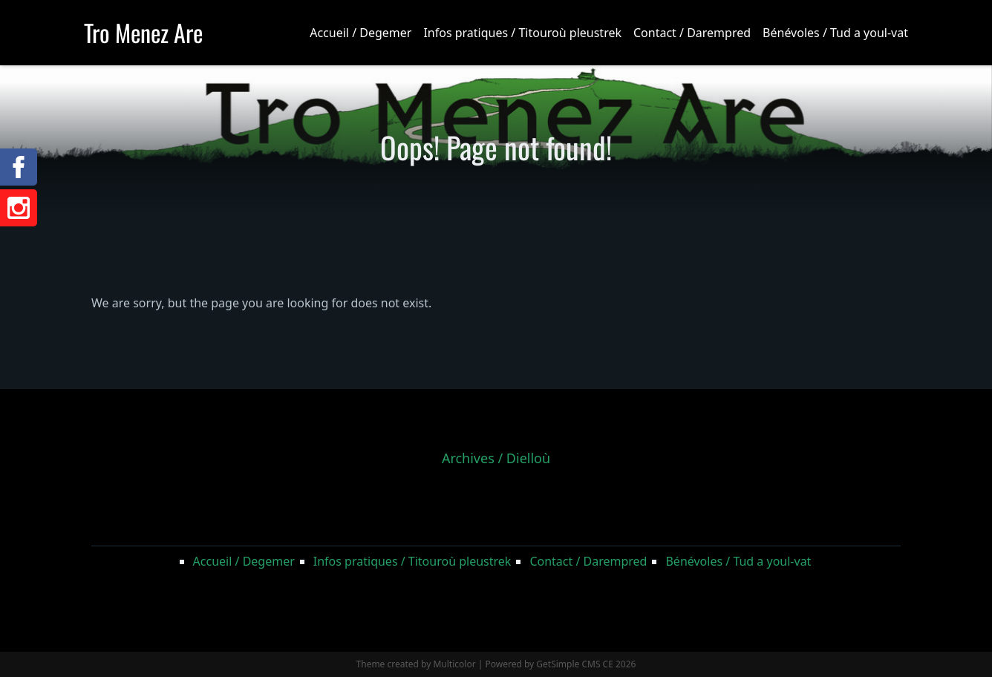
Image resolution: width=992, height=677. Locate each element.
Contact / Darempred (692, 32)
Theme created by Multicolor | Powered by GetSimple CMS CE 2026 (496, 664)
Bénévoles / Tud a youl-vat (835, 32)
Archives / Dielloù (496, 458)
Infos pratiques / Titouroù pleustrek (522, 32)
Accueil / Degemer (360, 32)
